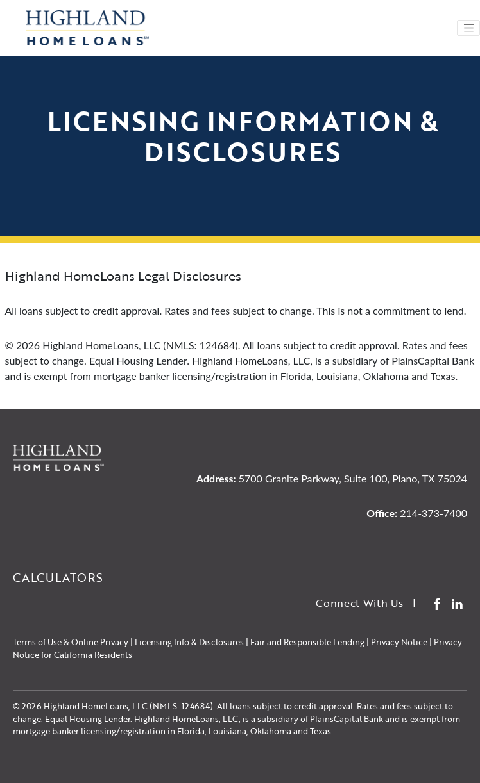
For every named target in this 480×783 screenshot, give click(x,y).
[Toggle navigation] (468, 28)
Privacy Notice (399, 642)
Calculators (58, 577)
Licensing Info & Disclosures (189, 642)
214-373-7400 (433, 513)
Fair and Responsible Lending (307, 642)
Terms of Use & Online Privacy (70, 642)
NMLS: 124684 (181, 706)
